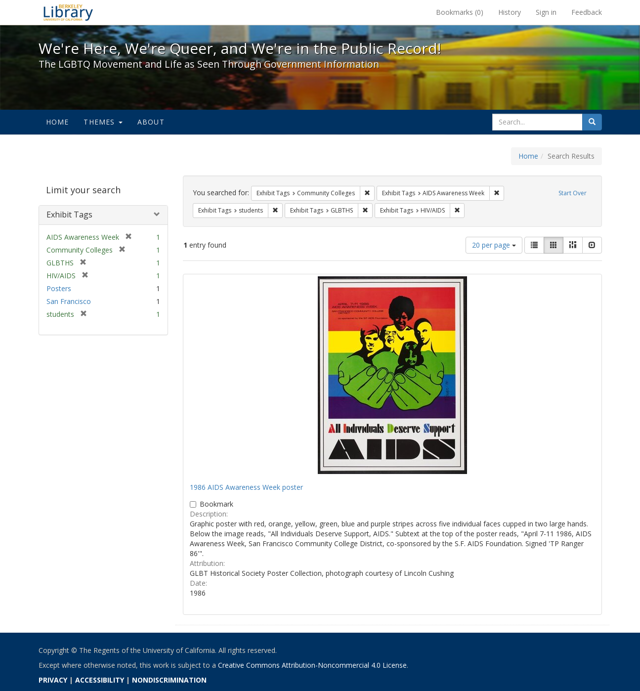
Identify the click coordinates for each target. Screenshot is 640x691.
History (509, 12)
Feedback (586, 12)
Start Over (572, 193)
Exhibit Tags (69, 214)
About (151, 122)
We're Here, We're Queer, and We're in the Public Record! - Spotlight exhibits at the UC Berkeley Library (68, 12)
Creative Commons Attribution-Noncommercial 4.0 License (312, 665)
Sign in (546, 12)
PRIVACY (53, 680)
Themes (103, 122)
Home (57, 122)
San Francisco (68, 301)
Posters (58, 288)
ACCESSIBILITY (99, 680)
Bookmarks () (459, 12)
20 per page (494, 245)
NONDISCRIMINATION (169, 680)
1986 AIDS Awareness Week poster (246, 487)
